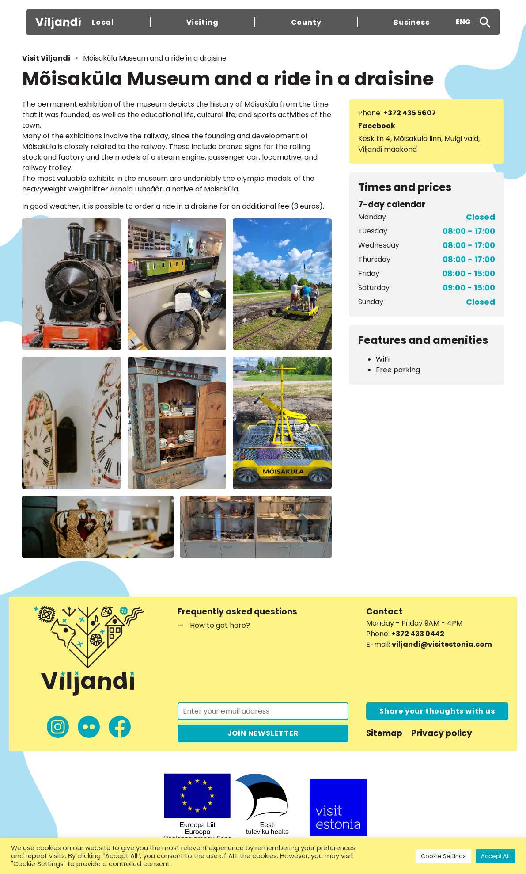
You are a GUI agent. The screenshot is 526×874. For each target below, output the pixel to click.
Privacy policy (441, 733)
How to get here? (220, 625)
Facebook (376, 126)
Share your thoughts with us (437, 711)
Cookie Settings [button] (443, 856)
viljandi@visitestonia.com (442, 644)
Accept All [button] (495, 856)
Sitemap (384, 733)
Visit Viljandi (46, 58)
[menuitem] (463, 22)
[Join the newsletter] (263, 711)
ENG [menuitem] (463, 22)
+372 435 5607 (409, 113)
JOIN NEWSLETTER (263, 733)
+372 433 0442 (417, 634)
